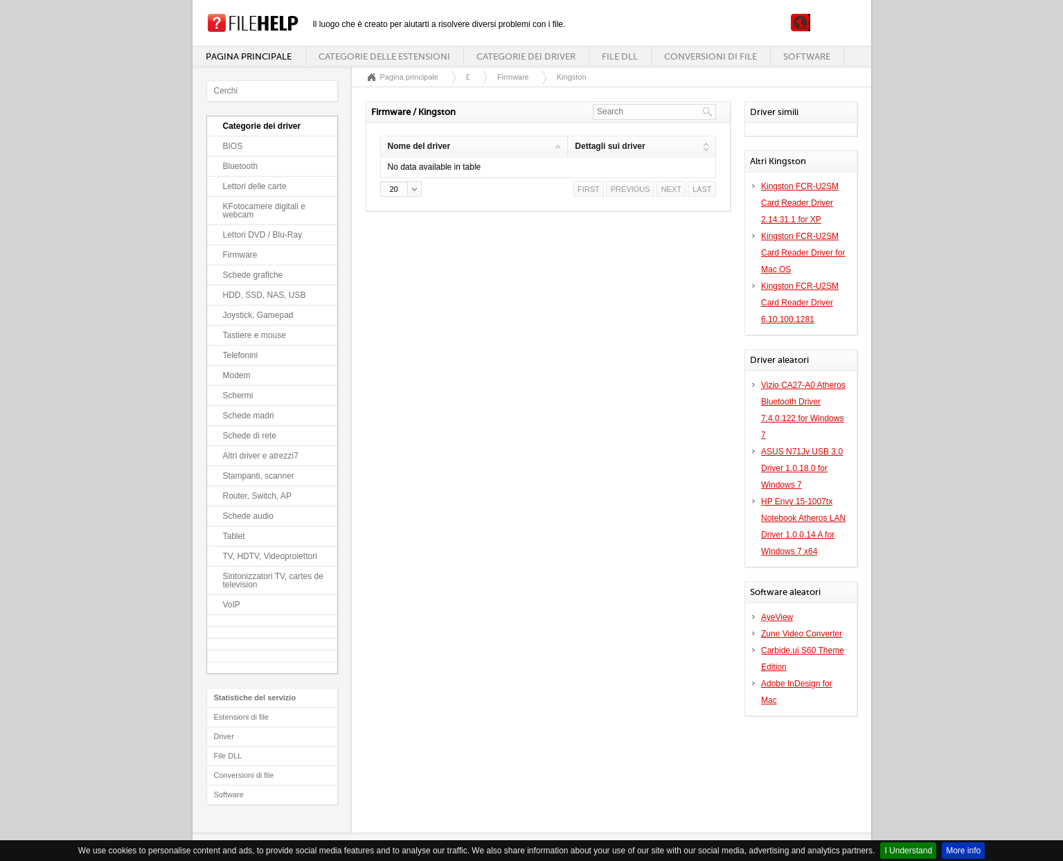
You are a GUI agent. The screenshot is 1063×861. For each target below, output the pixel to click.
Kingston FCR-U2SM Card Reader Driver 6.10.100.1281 (800, 302)
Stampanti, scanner (258, 476)
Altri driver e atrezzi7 (260, 456)
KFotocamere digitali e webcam (264, 211)
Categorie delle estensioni (384, 56)
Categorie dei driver (525, 56)
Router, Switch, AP (257, 496)
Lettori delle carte (255, 186)
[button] (401, 189)
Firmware (240, 255)
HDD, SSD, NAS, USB (264, 295)
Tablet (234, 536)
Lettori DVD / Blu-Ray (263, 235)
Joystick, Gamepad (258, 315)
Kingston (572, 77)
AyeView (777, 617)
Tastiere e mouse (254, 335)
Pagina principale (249, 56)
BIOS (233, 146)
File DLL (620, 56)
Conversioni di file (710, 56)
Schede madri (248, 415)
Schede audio (248, 516)
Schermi (238, 395)
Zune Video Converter (801, 634)
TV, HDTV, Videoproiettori (270, 556)
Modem (237, 375)
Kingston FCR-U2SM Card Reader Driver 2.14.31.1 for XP (800, 202)
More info (963, 850)
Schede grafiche (253, 275)
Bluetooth (240, 166)
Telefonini (240, 355)
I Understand (908, 850)
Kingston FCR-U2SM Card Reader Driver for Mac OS (803, 252)
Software (806, 56)
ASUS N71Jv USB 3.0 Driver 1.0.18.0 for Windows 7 (802, 468)
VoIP (231, 605)
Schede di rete (249, 436)
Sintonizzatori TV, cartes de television (273, 580)
